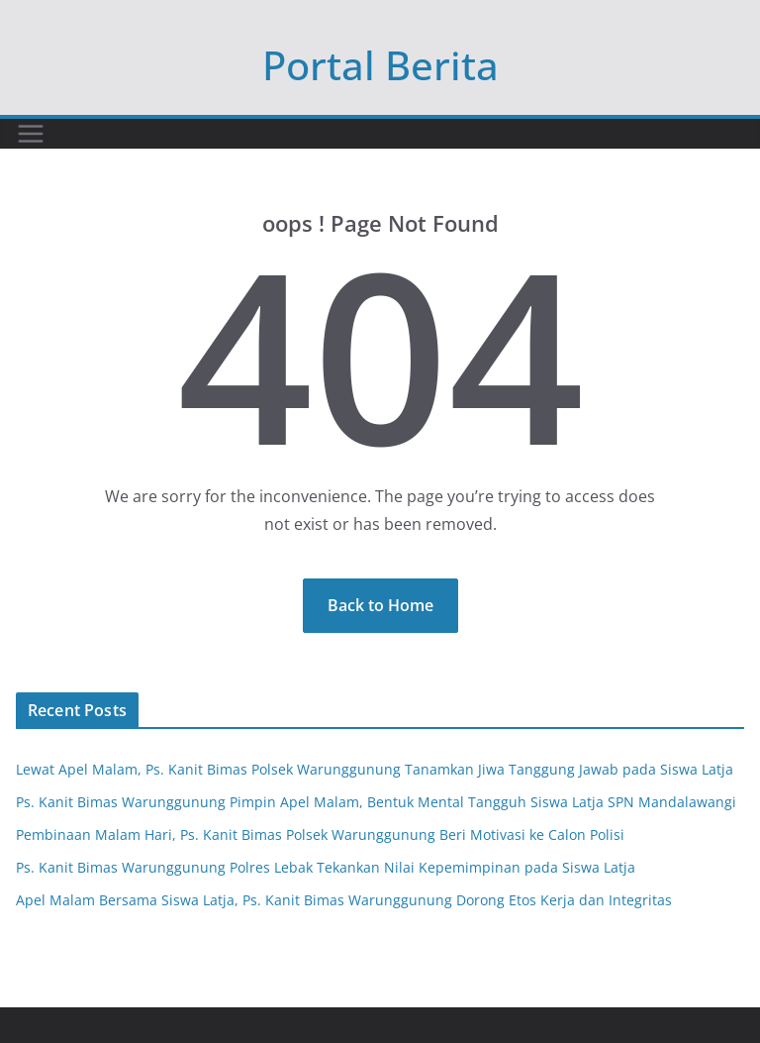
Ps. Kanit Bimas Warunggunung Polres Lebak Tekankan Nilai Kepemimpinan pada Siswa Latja (325, 867)
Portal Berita (380, 65)
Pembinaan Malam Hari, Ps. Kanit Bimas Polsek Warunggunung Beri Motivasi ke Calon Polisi (320, 834)
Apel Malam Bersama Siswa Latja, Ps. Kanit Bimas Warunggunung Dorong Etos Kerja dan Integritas (344, 899)
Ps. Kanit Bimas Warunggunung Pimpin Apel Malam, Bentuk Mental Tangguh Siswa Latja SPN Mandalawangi (376, 801)
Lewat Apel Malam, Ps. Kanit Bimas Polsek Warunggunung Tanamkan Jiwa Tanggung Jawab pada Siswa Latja (374, 769)
